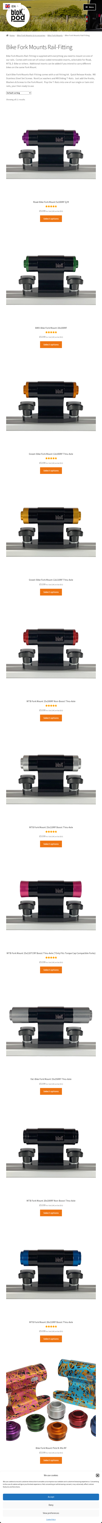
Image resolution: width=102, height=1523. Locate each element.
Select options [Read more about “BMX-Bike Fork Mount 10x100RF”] (51, 344)
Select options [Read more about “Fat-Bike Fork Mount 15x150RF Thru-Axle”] (51, 1091)
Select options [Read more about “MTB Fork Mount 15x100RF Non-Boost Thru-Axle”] (51, 717)
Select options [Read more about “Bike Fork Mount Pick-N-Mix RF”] (51, 1460)
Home (12, 35)
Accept (51, 1496)
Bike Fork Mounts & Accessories (31, 35)
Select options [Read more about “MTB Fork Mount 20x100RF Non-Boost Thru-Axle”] (51, 1212)
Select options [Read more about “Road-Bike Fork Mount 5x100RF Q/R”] (51, 218)
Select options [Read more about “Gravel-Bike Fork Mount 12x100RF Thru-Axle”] (51, 470)
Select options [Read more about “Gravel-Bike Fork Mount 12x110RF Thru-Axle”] (51, 592)
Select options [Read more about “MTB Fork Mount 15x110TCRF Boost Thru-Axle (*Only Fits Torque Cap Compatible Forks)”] (51, 969)
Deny (51, 1505)
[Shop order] (18, 92)
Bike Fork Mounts (55, 35)
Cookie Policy (51, 1519)
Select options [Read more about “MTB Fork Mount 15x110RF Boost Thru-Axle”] (51, 843)
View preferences (51, 1513)
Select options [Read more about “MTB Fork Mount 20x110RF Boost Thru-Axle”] (51, 1338)
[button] (97, 1475)
